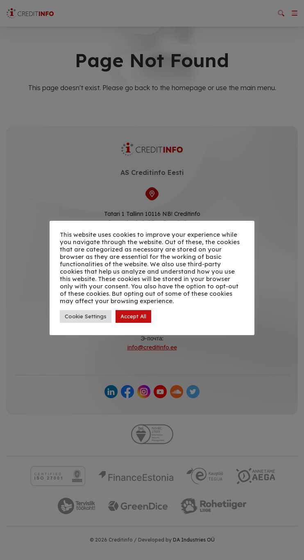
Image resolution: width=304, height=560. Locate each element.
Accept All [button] (133, 316)
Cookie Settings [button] (86, 316)
